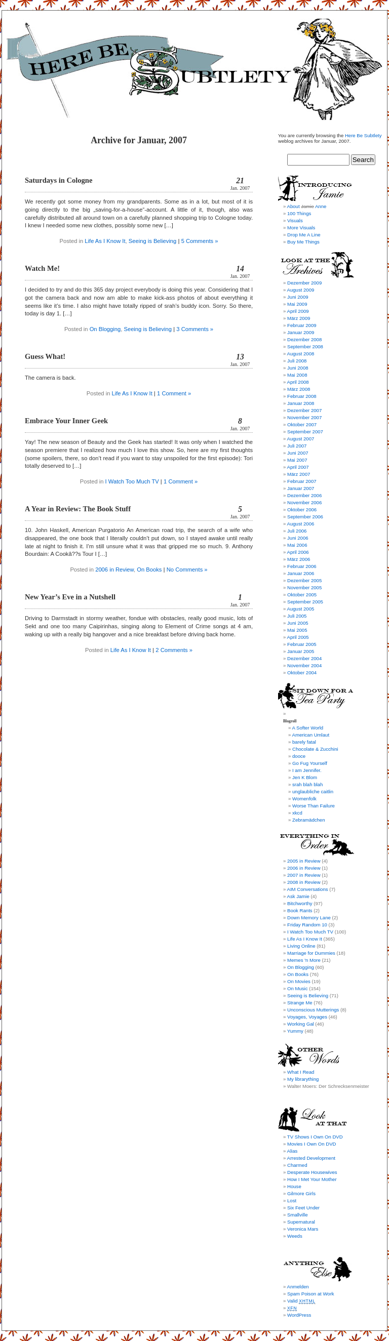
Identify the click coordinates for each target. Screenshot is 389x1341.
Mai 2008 (297, 375)
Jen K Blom (304, 777)
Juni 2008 (297, 368)
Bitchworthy (300, 903)
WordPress (299, 1315)
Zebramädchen (308, 820)
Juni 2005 (297, 623)
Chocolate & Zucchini (315, 749)
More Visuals (301, 227)
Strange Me (300, 1002)
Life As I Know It (105, 241)
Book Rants (300, 910)
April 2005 (297, 637)
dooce (298, 756)
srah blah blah (307, 784)
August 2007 (300, 438)
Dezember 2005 (304, 580)
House (294, 1186)
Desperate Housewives (312, 1172)
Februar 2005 (302, 644)
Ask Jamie (298, 896)
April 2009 (297, 311)
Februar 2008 (302, 396)
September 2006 (305, 516)
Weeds (294, 1236)
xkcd (297, 813)
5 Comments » (199, 241)
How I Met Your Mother (312, 1179)
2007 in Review (304, 875)
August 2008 (300, 353)
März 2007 (298, 474)
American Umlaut (310, 735)
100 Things (299, 213)
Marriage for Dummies (311, 953)
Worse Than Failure (313, 805)
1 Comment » (174, 393)
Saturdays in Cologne (58, 180)
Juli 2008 (296, 360)
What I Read (300, 1072)
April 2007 (297, 467)
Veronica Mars (302, 1229)
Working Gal (300, 1024)
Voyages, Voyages (307, 1017)
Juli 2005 (296, 616)
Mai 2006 (297, 545)
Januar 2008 (300, 403)
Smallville (297, 1214)
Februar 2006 (302, 566)
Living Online (301, 946)
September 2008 (305, 346)
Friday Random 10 (307, 924)
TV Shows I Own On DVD (315, 1137)
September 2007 (305, 431)
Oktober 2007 (302, 424)
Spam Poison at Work (310, 1293)
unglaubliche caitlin (312, 791)
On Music (297, 988)
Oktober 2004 (302, 672)
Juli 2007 (296, 446)
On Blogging (105, 329)
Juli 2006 (296, 531)
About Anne (306, 206)
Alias (292, 1151)
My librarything (303, 1079)
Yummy (295, 1031)
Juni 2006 (297, 538)
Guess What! (45, 356)
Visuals (295, 220)
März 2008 (298, 389)
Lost (291, 1200)
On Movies (298, 981)
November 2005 (304, 587)
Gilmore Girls (301, 1193)
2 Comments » (173, 650)
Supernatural (301, 1222)
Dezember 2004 (304, 658)
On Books (149, 569)
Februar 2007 (302, 481)
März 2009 (298, 318)
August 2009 (300, 290)
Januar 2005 (300, 651)
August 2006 (300, 523)
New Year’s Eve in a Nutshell (70, 597)
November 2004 (304, 665)
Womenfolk (304, 798)
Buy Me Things (303, 242)
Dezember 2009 (304, 283)
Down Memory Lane (309, 917)
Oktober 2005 (302, 594)
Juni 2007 (297, 453)
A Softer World (307, 727)
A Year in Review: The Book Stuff (78, 509)
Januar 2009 (300, 332)
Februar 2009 (302, 325)
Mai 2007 (297, 460)
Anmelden (297, 1286)
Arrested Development (311, 1158)
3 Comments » (194, 329)
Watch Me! (42, 268)
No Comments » (187, 569)
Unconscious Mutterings (313, 1009)
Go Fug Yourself (309, 763)
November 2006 (304, 502)
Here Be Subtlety (363, 135)
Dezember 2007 (304, 410)
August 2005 (300, 609)
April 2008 (297, 382)
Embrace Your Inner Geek (66, 421)
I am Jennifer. (307, 770)
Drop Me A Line (304, 234)
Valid (301, 1301)
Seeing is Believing (153, 241)
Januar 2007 (300, 488)
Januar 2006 (300, 573)
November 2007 (304, 417)
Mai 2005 (297, 630)
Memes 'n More (304, 960)
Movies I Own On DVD (311, 1144)
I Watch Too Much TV (132, 481)
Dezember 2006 (304, 495)
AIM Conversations (307, 889)
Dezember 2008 (304, 339)
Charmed (297, 1165)
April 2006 (297, 552)
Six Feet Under (303, 1207)
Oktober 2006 (302, 509)
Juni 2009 (297, 297)
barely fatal (304, 742)
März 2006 (298, 559)
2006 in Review (114, 569)
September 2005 (305, 601)
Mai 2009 (297, 304)
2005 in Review (304, 861)
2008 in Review (304, 882)
